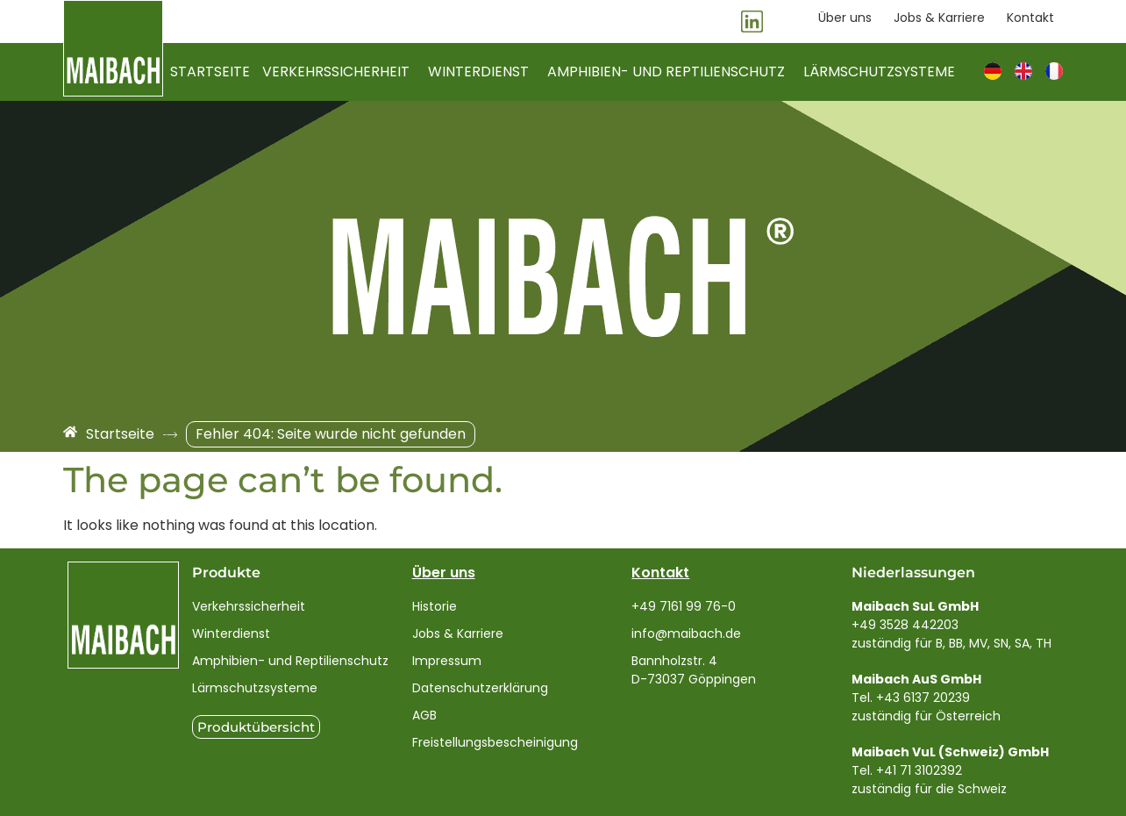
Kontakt (660, 572)
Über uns (443, 572)
